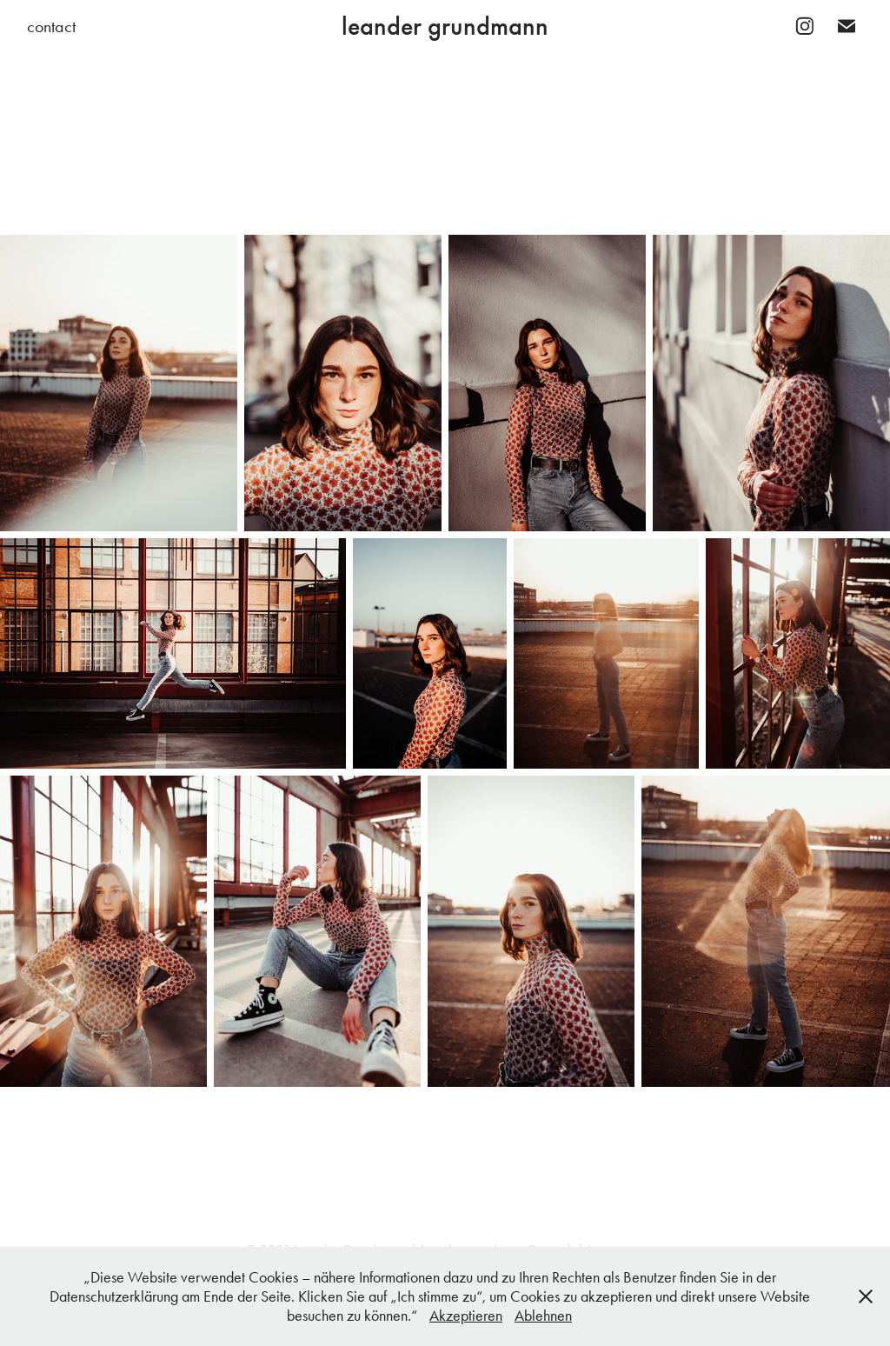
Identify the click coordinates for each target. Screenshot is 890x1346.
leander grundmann (445, 26)
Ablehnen (543, 1315)
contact (51, 26)
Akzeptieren (465, 1315)
